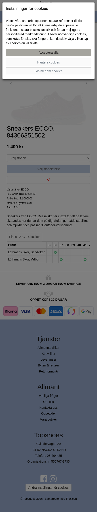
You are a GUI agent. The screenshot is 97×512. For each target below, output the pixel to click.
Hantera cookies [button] (48, 62)
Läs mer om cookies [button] (48, 71)
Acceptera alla (49, 52)
